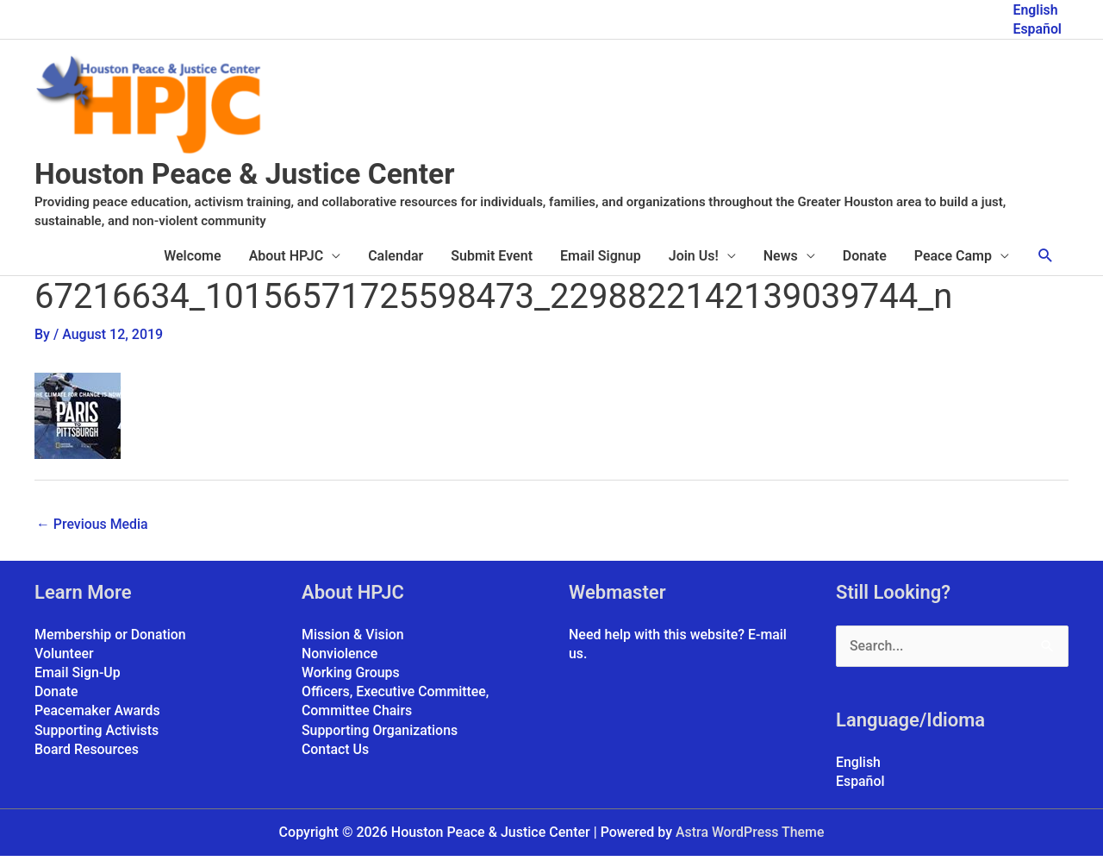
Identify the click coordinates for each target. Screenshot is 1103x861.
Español (1037, 28)
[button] (1046, 260)
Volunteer (64, 658)
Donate (865, 260)
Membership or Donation (110, 639)
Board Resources (87, 755)
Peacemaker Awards (97, 716)
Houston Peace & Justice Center (253, 178)
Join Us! (694, 260)
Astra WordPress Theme (750, 837)
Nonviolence (340, 658)
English (1035, 9)
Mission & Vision (353, 639)
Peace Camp (953, 260)
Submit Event (492, 260)
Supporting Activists (96, 735)
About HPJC (286, 260)
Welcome (192, 260)
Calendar (395, 260)
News (780, 260)
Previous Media (92, 528)
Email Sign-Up (77, 677)
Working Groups (351, 677)
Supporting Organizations (380, 735)
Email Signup (600, 260)
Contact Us (336, 755)
